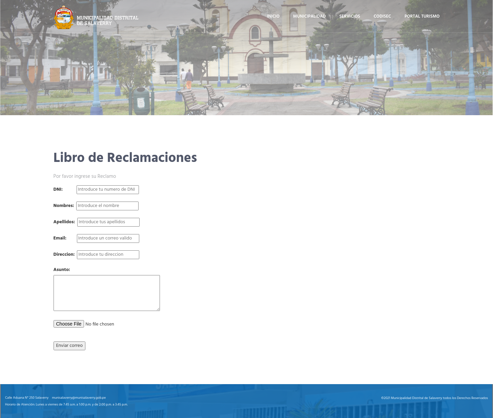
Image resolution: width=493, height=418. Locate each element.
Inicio (273, 16)
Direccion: (64, 254)
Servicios (350, 16)
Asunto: (62, 270)
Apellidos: (64, 222)
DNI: (58, 189)
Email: (60, 238)
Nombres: (64, 206)
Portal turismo (422, 16)
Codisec (382, 16)
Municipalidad (309, 16)
